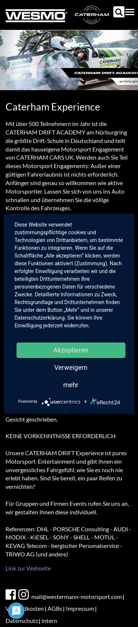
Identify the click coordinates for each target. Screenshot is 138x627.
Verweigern (70, 367)
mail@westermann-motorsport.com (76, 596)
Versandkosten (25, 608)
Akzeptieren (70, 350)
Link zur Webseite (28, 568)
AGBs (54, 608)
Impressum (80, 608)
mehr (70, 385)
